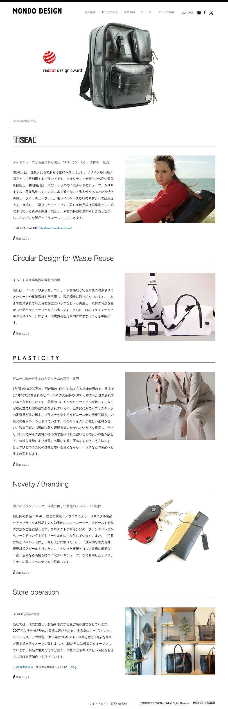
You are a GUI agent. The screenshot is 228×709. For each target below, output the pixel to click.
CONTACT (187, 12)
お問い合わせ (119, 703)
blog (73, 667)
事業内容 (129, 12)
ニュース (146, 12)
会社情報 (90, 12)
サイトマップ (97, 703)
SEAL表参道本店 (23, 667)
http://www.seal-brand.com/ (55, 228)
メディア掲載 (166, 12)
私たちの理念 (110, 12)
